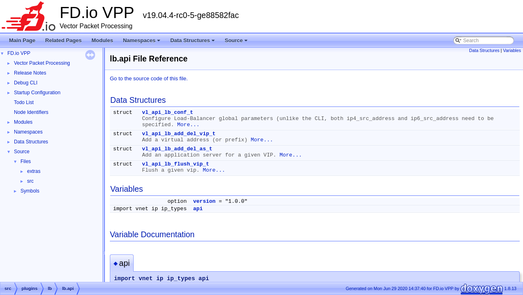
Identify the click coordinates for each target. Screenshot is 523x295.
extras (34, 171)
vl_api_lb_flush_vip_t (175, 164)
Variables (512, 50)
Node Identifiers (31, 112)
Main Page (22, 40)
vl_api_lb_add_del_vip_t (178, 134)
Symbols (29, 191)
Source (237, 42)
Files (25, 161)
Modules (102, 40)
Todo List (24, 102)
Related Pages (63, 40)
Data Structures (193, 42)
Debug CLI (25, 83)
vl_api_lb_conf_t (167, 112)
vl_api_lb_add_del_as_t (177, 149)
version (204, 201)
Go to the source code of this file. (149, 78)
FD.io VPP (18, 53)
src (30, 181)
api (197, 209)
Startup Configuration (37, 92)
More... (188, 125)
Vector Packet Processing (42, 63)
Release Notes (30, 73)
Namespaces (142, 42)
